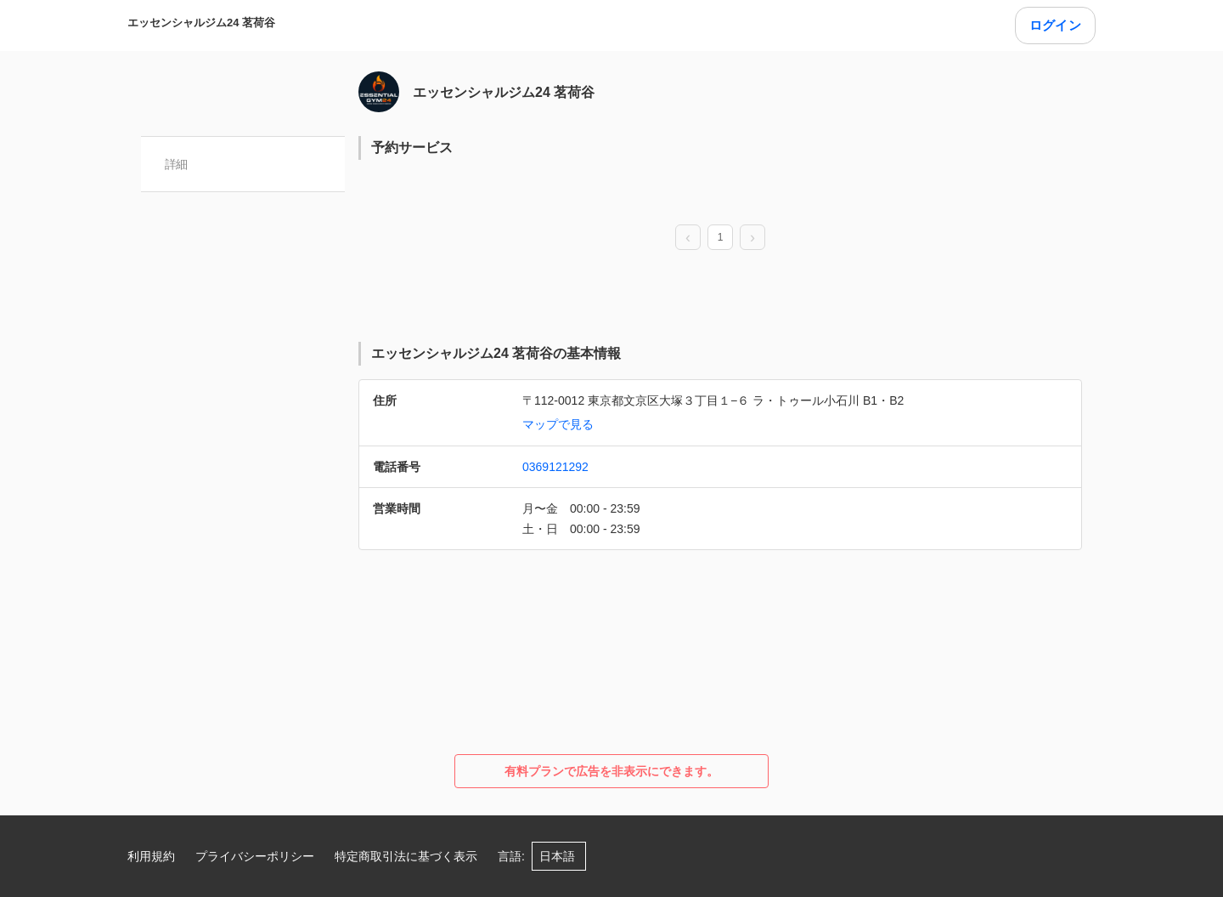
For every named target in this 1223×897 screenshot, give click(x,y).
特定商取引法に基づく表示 (406, 856)
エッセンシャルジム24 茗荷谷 (201, 22)
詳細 (176, 164)
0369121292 (555, 467)
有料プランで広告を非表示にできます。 (611, 771)
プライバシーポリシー (254, 856)
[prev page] (687, 238)
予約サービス (412, 147)
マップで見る (558, 424)
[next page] (752, 238)
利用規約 (151, 856)
